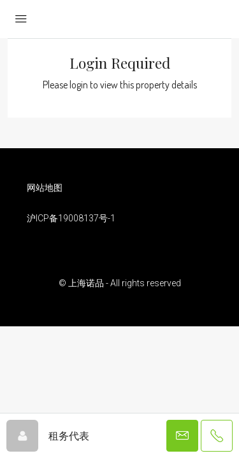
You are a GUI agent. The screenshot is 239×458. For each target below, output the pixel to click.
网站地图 (44, 188)
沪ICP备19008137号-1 (71, 218)
